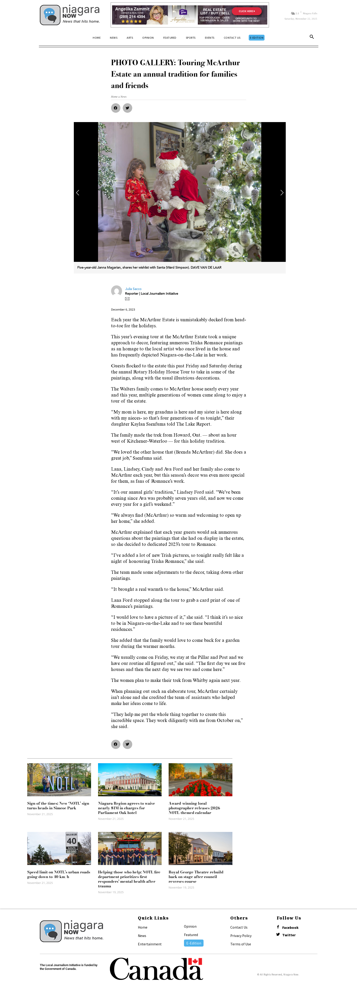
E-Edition (193, 943)
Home (142, 927)
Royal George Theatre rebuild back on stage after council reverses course (196, 876)
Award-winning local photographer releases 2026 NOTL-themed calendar (194, 807)
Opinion (190, 926)
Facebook (290, 928)
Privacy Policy (241, 935)
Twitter (289, 935)
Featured (191, 934)
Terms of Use (240, 944)
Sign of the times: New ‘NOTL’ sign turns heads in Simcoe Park (58, 805)
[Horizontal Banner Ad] (190, 15)
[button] (311, 37)
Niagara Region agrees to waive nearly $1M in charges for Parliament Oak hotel (126, 807)
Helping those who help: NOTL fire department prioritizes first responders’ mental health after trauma (129, 879)
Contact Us (239, 927)
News (142, 935)
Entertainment (150, 944)
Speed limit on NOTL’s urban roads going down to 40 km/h (58, 874)
